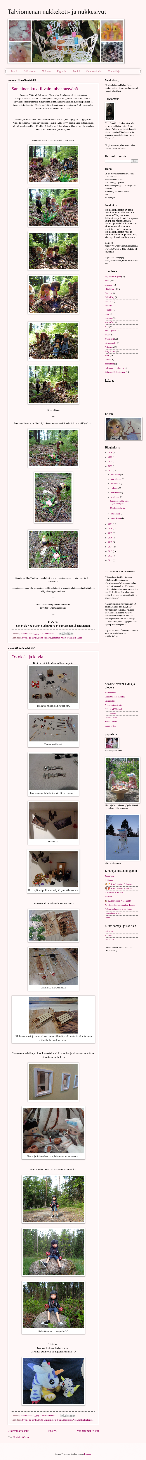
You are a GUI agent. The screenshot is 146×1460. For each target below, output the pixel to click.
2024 (110, 462)
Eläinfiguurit (110, 289)
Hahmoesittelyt (94, 71)
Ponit (107, 355)
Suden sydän (110, 726)
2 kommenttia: (48, 633)
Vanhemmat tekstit (88, 1430)
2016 (110, 538)
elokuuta (114, 488)
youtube (108, 935)
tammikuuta (116, 518)
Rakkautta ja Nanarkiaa (115, 697)
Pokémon (109, 347)
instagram (109, 931)
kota (54, 1420)
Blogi (14, 71)
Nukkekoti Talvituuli (113, 709)
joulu (107, 314)
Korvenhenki (110, 693)
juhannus (56, 638)
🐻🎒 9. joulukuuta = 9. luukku (118, 888)
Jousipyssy (109, 876)
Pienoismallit (110, 343)
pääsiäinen (109, 364)
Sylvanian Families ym (114, 368)
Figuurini (62, 71)
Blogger (87, 1454)
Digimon (47, 1420)
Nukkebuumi (110, 713)
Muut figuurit (110, 330)
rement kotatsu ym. (113, 913)
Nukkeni (46, 71)
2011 (110, 560)
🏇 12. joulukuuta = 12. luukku (118, 901)
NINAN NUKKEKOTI (115, 892)
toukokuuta (116, 514)
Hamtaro (108, 293)
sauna (107, 917)
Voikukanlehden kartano (83, 1420)
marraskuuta (116, 479)
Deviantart (109, 939)
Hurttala (108, 897)
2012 (110, 556)
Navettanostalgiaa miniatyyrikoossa (120, 905)
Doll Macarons (111, 717)
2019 (110, 533)
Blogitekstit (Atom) (21, 1437)
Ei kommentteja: (49, 1415)
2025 (110, 457)
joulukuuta (115, 474)
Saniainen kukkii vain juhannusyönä (45, 88)
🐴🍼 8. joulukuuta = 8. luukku (118, 884)
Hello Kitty (109, 297)
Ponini (76, 71)
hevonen (108, 301)
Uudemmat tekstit (18, 1430)
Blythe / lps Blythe (29, 638)
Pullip (79, 638)
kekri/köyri (109, 322)
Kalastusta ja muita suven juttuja (118, 909)
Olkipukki (109, 880)
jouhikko (108, 310)
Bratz (40, 638)
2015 (110, 542)
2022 (110, 471)
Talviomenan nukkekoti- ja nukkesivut (57, 11)
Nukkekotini (29, 71)
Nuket (63, 638)
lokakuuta (115, 483)
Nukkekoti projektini (113, 705)
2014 (110, 547)
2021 (110, 524)
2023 (110, 466)
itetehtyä (47, 638)
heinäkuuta (115, 493)
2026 (110, 453)
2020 (110, 528)
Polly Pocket (110, 351)
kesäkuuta (115, 497)
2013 (110, 551)
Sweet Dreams (111, 722)
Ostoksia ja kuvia (27, 656)
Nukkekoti (71, 638)
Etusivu (52, 1430)
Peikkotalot (110, 701)
